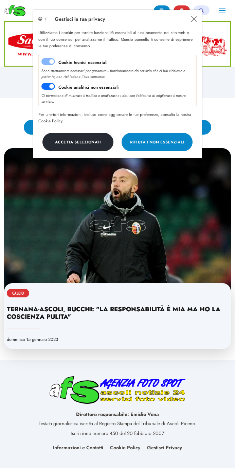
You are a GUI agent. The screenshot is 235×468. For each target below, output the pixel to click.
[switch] (48, 86)
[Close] (193, 19)
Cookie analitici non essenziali (88, 87)
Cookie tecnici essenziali (83, 62)
